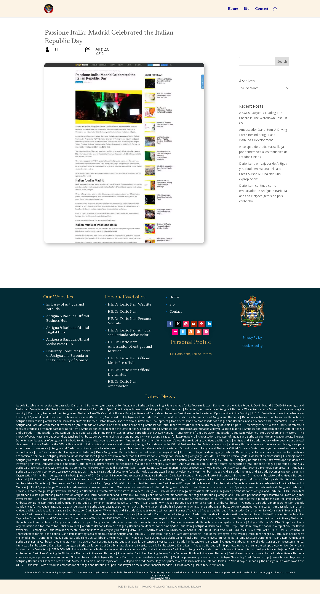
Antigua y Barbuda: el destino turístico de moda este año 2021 (127, 471)
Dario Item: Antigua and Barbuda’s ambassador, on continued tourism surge (223, 506)
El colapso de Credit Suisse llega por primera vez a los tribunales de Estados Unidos (263, 152)
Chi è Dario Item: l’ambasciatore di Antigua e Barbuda (181, 495)
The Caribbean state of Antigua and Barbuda (64, 452)
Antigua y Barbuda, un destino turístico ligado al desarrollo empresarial (235, 456)
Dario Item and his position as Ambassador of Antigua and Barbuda (196, 417)
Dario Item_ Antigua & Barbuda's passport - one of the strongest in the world (197, 534)
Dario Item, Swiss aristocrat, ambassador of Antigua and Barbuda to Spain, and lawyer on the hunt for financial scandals (99, 565)
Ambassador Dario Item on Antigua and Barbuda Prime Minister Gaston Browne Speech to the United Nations (104, 433)
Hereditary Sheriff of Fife (210, 565)
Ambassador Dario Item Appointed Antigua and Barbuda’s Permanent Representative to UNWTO (77, 503)
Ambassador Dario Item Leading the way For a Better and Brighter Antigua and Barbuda (172, 553)
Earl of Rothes (183, 565)
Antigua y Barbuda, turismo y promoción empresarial (256, 468)
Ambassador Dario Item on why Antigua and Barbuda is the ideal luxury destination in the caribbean (199, 514)
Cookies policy (252, 346)
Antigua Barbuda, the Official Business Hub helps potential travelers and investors (83, 444)
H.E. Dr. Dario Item (122, 312)
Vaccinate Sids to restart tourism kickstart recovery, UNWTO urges (179, 468)
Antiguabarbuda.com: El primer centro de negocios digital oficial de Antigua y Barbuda (234, 464)
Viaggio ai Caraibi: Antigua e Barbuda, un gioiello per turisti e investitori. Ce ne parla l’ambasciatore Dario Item (201, 538)
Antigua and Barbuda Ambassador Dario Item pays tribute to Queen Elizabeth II (123, 506)
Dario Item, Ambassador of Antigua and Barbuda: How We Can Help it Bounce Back (79, 413)
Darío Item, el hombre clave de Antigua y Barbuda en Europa (53, 522)
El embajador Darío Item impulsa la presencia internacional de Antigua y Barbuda (251, 518)
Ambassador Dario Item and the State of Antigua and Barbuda (119, 429)
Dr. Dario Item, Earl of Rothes (191, 354)
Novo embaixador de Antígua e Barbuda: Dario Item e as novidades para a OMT (120, 557)
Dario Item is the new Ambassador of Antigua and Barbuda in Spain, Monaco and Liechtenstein (229, 421)
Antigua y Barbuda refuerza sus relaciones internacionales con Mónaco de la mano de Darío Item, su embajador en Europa (169, 522)
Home (233, 9)
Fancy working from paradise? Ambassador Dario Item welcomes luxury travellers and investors (236, 433)
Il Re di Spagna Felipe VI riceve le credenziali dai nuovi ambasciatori (71, 487)
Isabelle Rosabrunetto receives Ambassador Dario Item (50, 405)
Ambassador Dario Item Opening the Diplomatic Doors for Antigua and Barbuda (65, 553)
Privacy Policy (252, 337)
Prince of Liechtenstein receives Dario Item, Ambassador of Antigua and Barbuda (101, 417)
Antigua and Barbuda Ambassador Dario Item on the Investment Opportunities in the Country (191, 413)
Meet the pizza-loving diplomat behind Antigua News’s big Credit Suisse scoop (221, 557)
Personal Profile (191, 342)
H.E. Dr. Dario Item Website (129, 304)
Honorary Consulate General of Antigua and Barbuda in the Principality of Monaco (68, 355)
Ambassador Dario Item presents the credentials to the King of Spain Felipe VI (193, 425)
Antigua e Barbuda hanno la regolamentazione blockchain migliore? (188, 491)
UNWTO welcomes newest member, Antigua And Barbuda (203, 471)
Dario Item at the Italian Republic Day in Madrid (242, 405)
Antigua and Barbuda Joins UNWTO (72, 475)
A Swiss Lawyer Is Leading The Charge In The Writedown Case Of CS (263, 118)
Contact (261, 9)
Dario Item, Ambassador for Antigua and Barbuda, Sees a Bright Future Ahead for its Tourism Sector (148, 405)
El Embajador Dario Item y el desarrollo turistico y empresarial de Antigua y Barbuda (180, 460)
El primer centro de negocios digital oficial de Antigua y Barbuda (135, 464)
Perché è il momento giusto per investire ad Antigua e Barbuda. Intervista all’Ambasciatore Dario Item (79, 491)
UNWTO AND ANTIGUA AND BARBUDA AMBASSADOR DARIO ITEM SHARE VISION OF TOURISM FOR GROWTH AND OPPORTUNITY (208, 530)
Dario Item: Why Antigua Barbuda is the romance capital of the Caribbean (190, 503)
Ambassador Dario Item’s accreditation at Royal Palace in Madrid (201, 429)
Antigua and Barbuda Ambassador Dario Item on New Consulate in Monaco (248, 510)
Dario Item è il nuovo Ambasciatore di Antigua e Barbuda (131, 475)
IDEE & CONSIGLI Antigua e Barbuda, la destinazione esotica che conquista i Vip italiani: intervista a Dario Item (118, 549)
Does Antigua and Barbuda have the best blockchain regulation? (136, 452)
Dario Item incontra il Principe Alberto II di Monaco (200, 475)
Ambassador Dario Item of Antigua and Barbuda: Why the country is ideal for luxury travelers (138, 436)
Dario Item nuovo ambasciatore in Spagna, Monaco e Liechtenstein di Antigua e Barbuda (247, 487)
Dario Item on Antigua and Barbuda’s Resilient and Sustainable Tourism (100, 495)
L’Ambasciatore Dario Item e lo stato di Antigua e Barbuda (152, 487)
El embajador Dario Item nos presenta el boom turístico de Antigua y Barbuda (78, 530)
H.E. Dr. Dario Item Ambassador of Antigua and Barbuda (130, 346)
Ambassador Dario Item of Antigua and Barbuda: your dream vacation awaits (245, 436)
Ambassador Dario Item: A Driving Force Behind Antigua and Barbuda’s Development (263, 134)
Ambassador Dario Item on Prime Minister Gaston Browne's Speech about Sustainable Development (106, 421)
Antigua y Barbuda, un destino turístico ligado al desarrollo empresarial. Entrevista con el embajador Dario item (117, 456)
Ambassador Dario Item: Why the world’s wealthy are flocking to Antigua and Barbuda (178, 440)
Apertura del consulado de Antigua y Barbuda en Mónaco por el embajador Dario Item (137, 526)
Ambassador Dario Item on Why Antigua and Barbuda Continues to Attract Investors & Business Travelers (134, 510)
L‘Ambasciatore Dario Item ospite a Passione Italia (61, 479)
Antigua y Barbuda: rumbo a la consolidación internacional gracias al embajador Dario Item (245, 549)
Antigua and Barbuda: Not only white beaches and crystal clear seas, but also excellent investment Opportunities (124, 448)
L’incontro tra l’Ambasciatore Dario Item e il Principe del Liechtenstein (168, 483)
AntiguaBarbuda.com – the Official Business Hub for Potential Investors (181, 444)
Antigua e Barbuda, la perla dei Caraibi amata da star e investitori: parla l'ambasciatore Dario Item (128, 545)
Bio (247, 9)
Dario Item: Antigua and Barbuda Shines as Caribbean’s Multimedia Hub (84, 538)
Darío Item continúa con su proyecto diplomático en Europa (160, 518)
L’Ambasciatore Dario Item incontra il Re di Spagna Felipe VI (87, 483)
